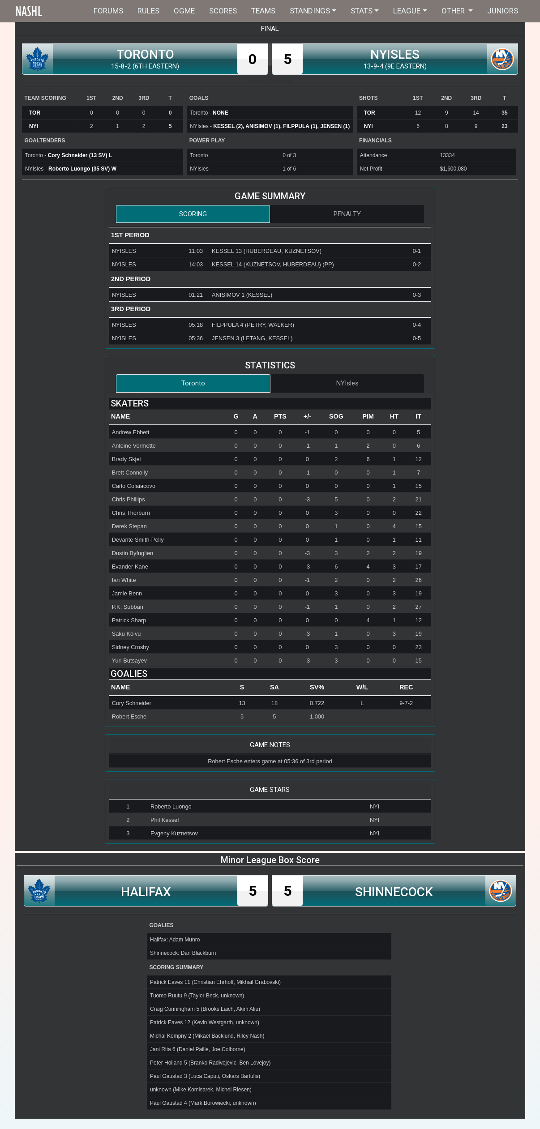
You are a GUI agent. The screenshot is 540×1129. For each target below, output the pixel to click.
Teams (263, 10)
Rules (148, 10)
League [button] (406, 10)
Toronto (193, 383)
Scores (223, 10)
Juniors (502, 10)
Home (47, 11)
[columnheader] (168, 417)
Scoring (193, 214)
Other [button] (454, 10)
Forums (108, 10)
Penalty (347, 214)
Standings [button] (310, 10)
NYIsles (347, 383)
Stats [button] (362, 10)
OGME (184, 10)
